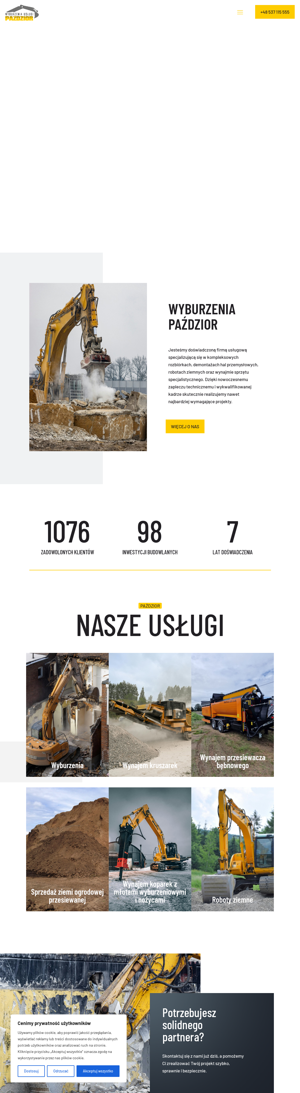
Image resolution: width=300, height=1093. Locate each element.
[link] (88, 367)
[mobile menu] (240, 11)
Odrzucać (60, 1071)
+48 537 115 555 (274, 12)
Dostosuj (31, 1071)
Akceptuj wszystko (98, 1071)
